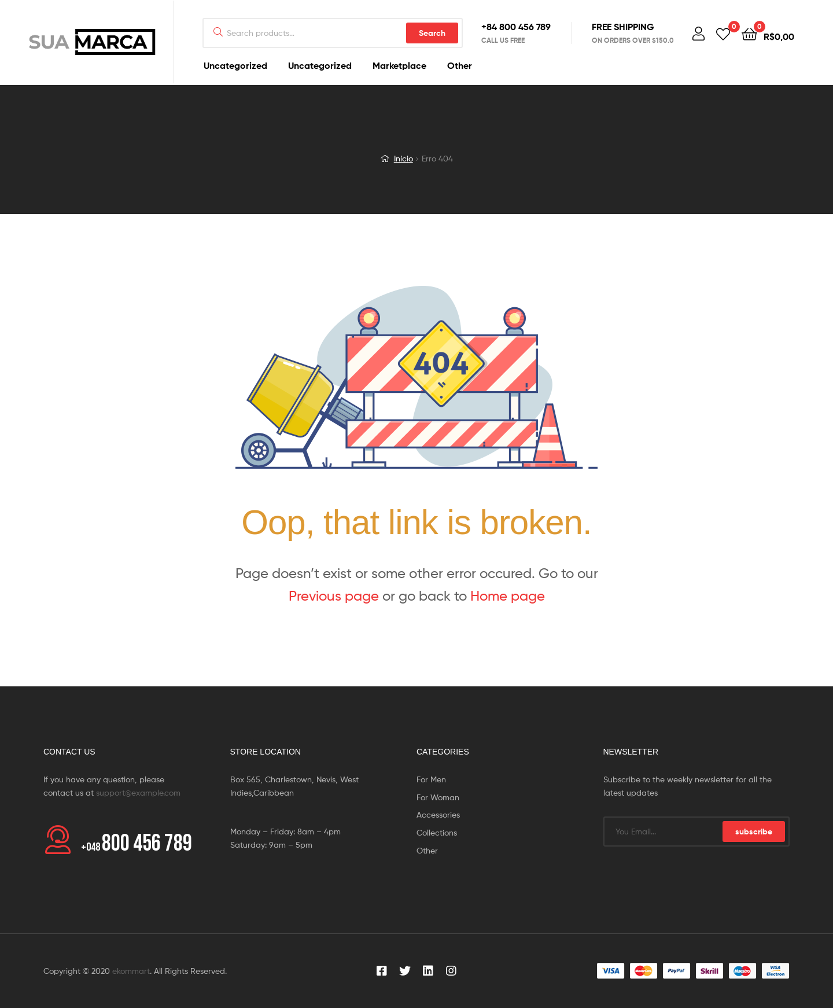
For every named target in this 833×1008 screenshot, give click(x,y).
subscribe (753, 831)
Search (432, 33)
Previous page (334, 595)
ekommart (131, 971)
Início (403, 158)
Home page (507, 595)
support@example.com (138, 792)
